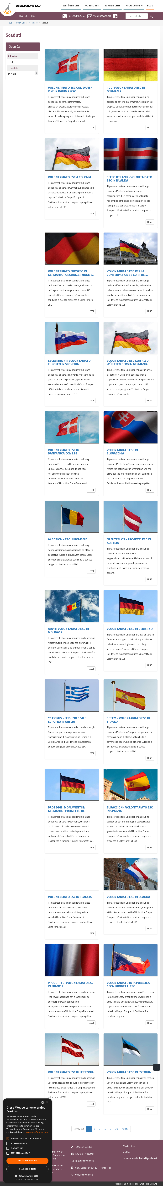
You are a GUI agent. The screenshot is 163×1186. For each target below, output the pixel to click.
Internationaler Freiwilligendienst (140, 1158)
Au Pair (126, 1152)
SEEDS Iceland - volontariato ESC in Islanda (129, 179)
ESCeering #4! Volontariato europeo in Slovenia (69, 362)
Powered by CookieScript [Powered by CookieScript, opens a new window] (27, 1179)
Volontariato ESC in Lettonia (71, 1072)
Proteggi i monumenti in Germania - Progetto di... (67, 809)
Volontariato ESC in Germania (130, 628)
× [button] (47, 1102)
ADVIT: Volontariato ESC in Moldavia (68, 630)
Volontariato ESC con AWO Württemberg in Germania (128, 362)
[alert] (27, 1140)
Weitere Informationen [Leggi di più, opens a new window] (37, 1132)
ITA (21, 16)
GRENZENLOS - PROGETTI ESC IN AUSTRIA (129, 541)
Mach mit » (129, 1146)
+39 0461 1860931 (82, 1154)
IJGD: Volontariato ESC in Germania (126, 89)
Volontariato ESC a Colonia (69, 177)
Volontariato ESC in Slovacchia (122, 452)
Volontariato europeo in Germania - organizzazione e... (71, 273)
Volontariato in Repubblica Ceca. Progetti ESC (128, 984)
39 (116, 1129)
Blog (150, 5)
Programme (134, 5)
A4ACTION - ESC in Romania (68, 539)
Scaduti (14, 68)
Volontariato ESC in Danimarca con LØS (63, 452)
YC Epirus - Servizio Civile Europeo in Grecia (67, 720)
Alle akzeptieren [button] (27, 1160)
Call (11, 62)
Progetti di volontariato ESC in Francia (71, 984)
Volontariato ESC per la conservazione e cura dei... (127, 273)
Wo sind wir (91, 5)
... (110, 1129)
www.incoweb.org (82, 1175)
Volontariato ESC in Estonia (129, 1072)
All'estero (33, 22)
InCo (10, 22)
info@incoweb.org (82, 1161)
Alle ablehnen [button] (27, 1169)
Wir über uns (71, 5)
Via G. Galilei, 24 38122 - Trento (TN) (91, 1168)
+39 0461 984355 (81, 1147)
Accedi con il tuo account (126, 1183)
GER (27, 16)
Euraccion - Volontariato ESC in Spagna (130, 809)
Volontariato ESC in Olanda (128, 896)
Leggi (91, 127)
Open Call (20, 22)
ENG (33, 16)
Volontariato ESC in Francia (70, 896)
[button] (27, 1175)
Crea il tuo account (148, 1183)
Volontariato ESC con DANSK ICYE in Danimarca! (70, 89)
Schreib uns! (112, 5)
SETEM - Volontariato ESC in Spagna (128, 720)
